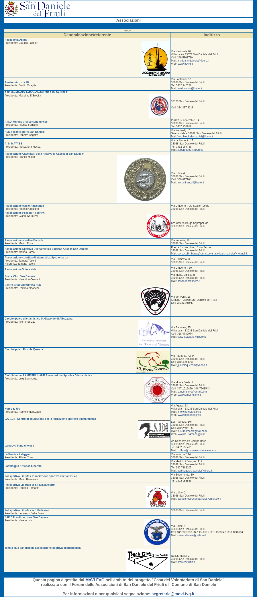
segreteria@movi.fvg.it (172, 594)
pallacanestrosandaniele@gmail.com (199, 498)
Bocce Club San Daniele (19, 276)
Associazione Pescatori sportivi (24, 212)
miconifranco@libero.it (190, 182)
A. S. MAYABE (13, 143)
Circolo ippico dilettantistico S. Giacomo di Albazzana (38, 318)
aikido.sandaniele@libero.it (193, 60)
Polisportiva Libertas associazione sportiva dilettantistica (40, 476)
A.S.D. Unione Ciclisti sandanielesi (26, 121)
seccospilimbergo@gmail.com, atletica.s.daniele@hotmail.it (212, 253)
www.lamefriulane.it (189, 394)
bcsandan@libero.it (188, 281)
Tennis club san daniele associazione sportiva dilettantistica (42, 547)
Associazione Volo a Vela (20, 269)
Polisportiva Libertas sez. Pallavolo (26, 510)
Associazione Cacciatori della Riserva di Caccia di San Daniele (44, 153)
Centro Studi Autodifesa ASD (22, 285)
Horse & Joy (12, 408)
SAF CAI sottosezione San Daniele (26, 517)
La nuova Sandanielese (19, 445)
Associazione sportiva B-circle (23, 240)
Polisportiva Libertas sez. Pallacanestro (29, 484)
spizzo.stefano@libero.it (191, 336)
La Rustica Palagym (16, 454)
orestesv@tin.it (186, 562)
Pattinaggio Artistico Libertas (22, 466)
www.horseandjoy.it (189, 414)
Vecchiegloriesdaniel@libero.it (195, 136)
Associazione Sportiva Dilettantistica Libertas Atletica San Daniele (46, 248)
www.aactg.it (185, 63)
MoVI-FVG (94, 580)
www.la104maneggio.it (191, 434)
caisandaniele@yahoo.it (191, 535)
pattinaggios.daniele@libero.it (194, 470)
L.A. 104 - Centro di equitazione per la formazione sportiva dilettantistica (50, 418)
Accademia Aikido (15, 39)
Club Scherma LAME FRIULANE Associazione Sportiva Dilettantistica (48, 375)
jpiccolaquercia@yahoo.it (192, 365)
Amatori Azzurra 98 (16, 82)
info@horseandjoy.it (189, 411)
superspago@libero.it (190, 149)
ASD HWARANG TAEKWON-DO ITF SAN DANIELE (35, 92)
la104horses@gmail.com (192, 431)
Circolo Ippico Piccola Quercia (23, 349)
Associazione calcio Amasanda (24, 205)
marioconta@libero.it (189, 88)
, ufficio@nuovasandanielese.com (197, 450)
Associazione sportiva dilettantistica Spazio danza (36, 257)
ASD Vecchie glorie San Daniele (24, 131)
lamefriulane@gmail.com (192, 391)
